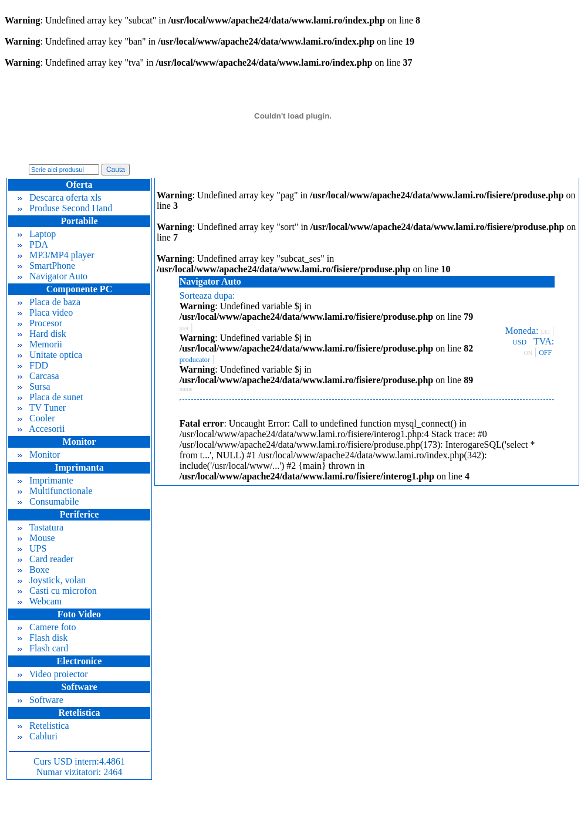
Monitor (39, 454)
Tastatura (40, 527)
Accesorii (41, 429)
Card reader (45, 559)
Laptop (37, 234)
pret (184, 328)
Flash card (43, 648)
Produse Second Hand (65, 208)
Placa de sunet (50, 397)
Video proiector (53, 674)
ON (528, 353)
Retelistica (43, 726)
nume (186, 389)
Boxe (33, 569)
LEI (545, 332)
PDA (33, 244)
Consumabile (48, 501)
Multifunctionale (55, 491)
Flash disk (42, 638)
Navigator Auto (52, 276)
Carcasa (38, 376)
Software (40, 700)
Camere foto (47, 627)
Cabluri (38, 736)
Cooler (36, 418)
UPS (32, 548)
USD (519, 342)
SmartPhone (46, 266)
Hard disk (42, 334)
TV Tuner (42, 408)
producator (195, 360)
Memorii (40, 344)
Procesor (40, 323)
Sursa (34, 386)
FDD (33, 365)
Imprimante (45, 480)
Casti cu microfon (57, 591)
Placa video (45, 312)
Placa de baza (49, 302)
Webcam (40, 601)
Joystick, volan (52, 580)
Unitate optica (50, 355)
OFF (545, 353)
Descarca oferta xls (60, 197)
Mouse (36, 538)
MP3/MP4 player (56, 255)
